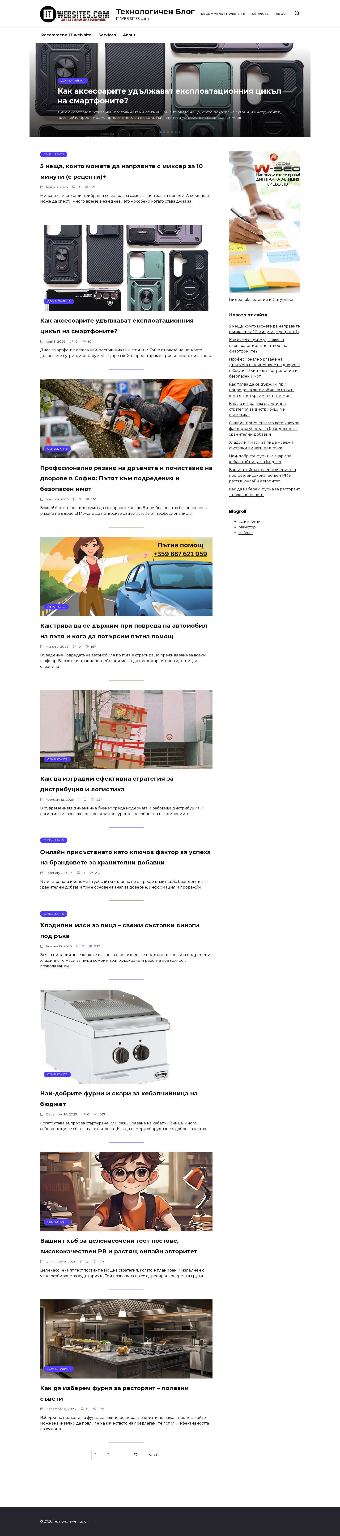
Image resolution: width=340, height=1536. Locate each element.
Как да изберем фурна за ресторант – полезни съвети (117, 1435)
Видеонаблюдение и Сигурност (261, 299)
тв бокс (245, 533)
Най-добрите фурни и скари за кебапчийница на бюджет (103, 1130)
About (282, 14)
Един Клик (249, 521)
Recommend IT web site (223, 14)
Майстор (247, 527)
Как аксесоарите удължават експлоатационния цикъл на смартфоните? (98, 330)
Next (152, 1497)
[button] (161, 132)
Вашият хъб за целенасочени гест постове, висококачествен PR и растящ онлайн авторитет (120, 1282)
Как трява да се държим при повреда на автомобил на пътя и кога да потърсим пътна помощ (123, 646)
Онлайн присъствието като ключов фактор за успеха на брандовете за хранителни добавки (112, 883)
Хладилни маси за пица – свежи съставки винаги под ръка (125, 962)
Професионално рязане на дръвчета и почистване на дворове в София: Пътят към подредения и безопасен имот (120, 488)
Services (260, 14)
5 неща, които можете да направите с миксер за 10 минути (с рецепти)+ (117, 171)
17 (136, 1497)
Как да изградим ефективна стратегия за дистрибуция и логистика (125, 804)
